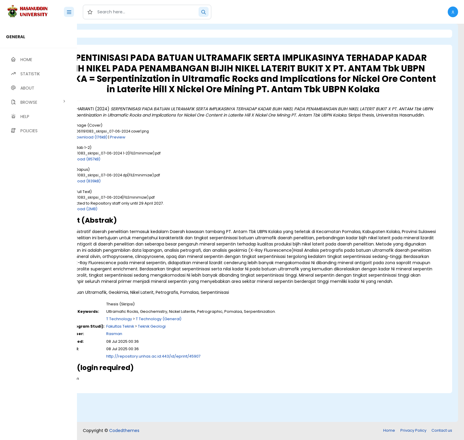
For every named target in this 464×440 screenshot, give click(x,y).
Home (389, 430)
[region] (38, 232)
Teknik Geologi (200, 355)
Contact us (441, 430)
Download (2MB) (130, 225)
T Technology (168, 347)
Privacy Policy (413, 430)
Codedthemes (124, 431)
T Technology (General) (207, 347)
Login (102, 33)
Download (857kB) (131, 175)
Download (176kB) (139, 153)
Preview (166, 153)
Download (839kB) (131, 197)
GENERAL (15, 37)
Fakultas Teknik (169, 355)
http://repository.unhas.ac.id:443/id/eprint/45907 (202, 385)
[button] (453, 12)
